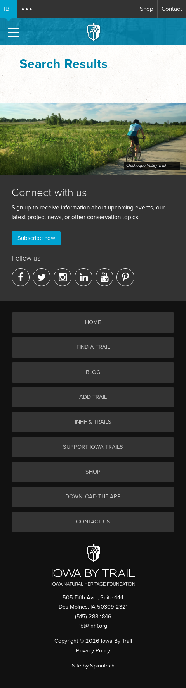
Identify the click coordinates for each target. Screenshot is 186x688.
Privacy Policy (93, 650)
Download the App (93, 496)
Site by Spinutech (93, 665)
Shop (146, 8)
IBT (8, 9)
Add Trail (93, 397)
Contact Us (93, 521)
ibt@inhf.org (93, 626)
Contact (172, 8)
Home (93, 322)
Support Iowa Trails (93, 447)
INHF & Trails (93, 422)
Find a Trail (93, 347)
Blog (93, 372)
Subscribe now (36, 238)
